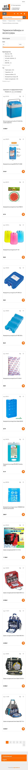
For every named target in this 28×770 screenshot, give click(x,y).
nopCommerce (16, 767)
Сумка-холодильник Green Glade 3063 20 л (13, 635)
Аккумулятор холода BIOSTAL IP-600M (12, 164)
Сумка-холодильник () (11, 79)
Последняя (24, 745)
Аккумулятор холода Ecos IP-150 (11, 249)
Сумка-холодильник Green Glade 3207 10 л (13, 721)
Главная (4, 20)
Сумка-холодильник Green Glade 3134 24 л (13, 678)
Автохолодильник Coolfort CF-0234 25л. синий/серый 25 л (13, 122)
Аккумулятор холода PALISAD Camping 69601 (12, 465)
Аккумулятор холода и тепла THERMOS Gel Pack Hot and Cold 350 (13, 507)
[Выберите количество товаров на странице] (13, 92)
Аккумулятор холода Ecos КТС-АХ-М (12, 378)
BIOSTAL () (8, 63)
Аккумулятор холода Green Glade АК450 (13, 421)
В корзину (23, 129)
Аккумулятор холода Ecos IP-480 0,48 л (12, 335)
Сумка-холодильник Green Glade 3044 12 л (13, 592)
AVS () (7, 60)
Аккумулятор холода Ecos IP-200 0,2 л (12, 292)
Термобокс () (9, 72)
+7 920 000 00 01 (16, 8)
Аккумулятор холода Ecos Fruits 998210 (13, 207)
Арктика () (8, 54)
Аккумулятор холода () (11, 76)
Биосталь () (9, 56)
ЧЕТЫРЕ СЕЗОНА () (10, 58)
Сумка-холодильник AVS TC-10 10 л (12, 550)
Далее (24, 742)
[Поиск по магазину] (12, 17)
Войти (23, 1)
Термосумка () (9, 70)
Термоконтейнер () (10, 74)
